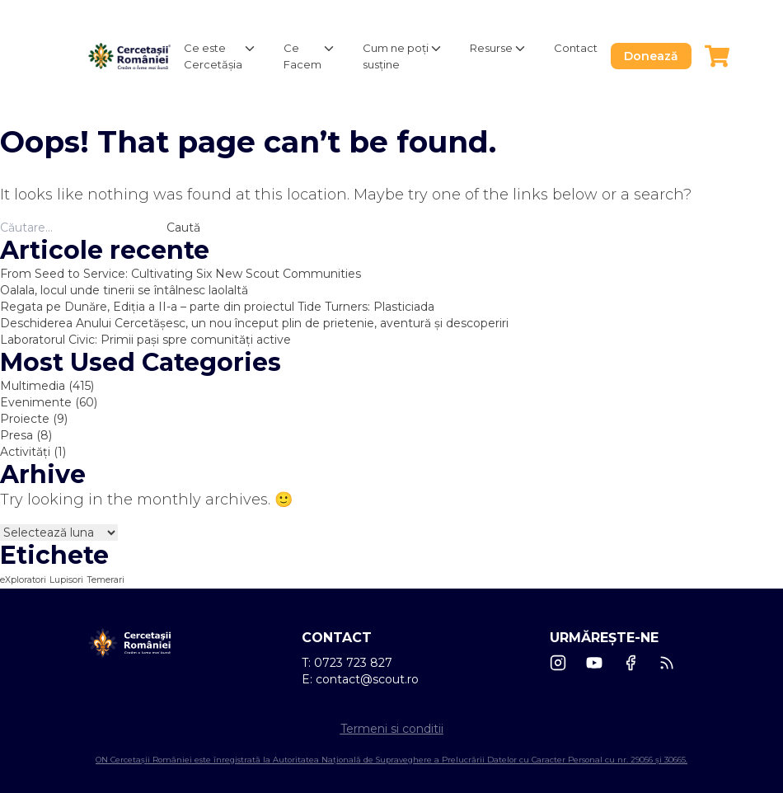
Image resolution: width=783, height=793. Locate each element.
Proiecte (24, 418)
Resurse (491, 47)
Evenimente (36, 402)
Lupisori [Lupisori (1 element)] (66, 580)
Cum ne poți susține (396, 56)
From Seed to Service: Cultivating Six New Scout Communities (180, 273)
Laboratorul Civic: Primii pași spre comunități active (145, 339)
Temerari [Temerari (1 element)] (105, 580)
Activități (25, 451)
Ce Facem (302, 56)
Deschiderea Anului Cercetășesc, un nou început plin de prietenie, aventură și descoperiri (254, 323)
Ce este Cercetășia (213, 56)
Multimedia (32, 385)
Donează (651, 56)
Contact (576, 47)
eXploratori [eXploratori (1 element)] (23, 580)
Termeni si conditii (391, 728)
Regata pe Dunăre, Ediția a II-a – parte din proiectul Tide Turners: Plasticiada (219, 306)
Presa (16, 435)
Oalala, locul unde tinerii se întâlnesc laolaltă (124, 290)
